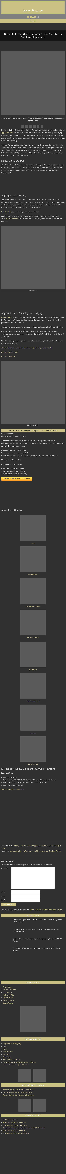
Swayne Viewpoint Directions (12, 789)
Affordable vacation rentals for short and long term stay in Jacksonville (26, 348)
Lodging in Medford (8, 356)
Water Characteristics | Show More (16, 479)
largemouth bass (12, 219)
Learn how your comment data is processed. (46, 910)
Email (3, 896)
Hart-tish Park (6, 212)
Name (3, 892)
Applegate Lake (7, 133)
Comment (4, 868)
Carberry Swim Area (33, 764)
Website (3, 900)
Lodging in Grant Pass (9, 352)
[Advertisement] (33, 184)
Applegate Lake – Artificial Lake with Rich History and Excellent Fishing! (35, 851)
